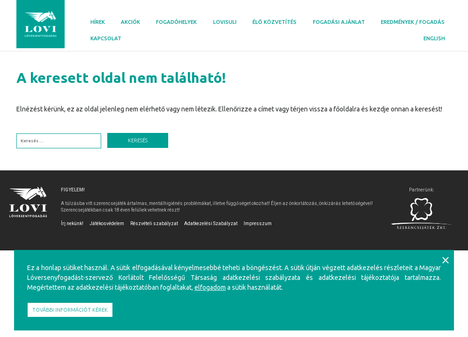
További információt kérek (70, 310)
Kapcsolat (105, 38)
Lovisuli (225, 22)
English (434, 38)
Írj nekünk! (72, 223)
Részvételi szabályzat (154, 223)
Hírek (97, 22)
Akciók (130, 22)
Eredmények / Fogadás (413, 22)
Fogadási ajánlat (339, 22)
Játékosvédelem (106, 223)
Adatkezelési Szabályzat (211, 223)
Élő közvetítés (275, 22)
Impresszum (258, 223)
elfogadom (210, 287)
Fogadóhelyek (176, 22)
